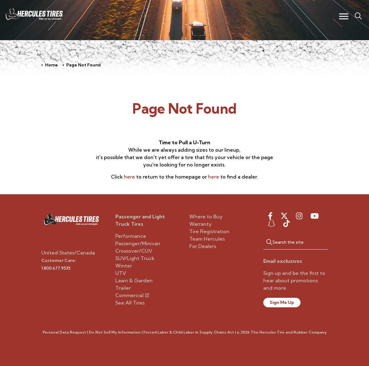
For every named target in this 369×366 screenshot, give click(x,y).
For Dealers (202, 246)
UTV (120, 273)
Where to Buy (206, 216)
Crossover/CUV (133, 251)
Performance (130, 236)
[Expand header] (344, 16)
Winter (123, 266)
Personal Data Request (64, 332)
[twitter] (284, 216)
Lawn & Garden (134, 280)
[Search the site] (295, 242)
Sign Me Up (282, 302)
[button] (266, 242)
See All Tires (130, 303)
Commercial (132, 295)
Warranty (200, 224)
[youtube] (314, 216)
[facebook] (270, 216)
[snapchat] (271, 223)
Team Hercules (207, 239)
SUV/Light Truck (134, 258)
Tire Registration (209, 231)
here (129, 177)
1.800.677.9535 (56, 268)
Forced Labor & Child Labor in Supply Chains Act (188, 332)
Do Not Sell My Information (115, 332)
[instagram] (299, 216)
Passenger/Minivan (137, 243)
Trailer (123, 288)
